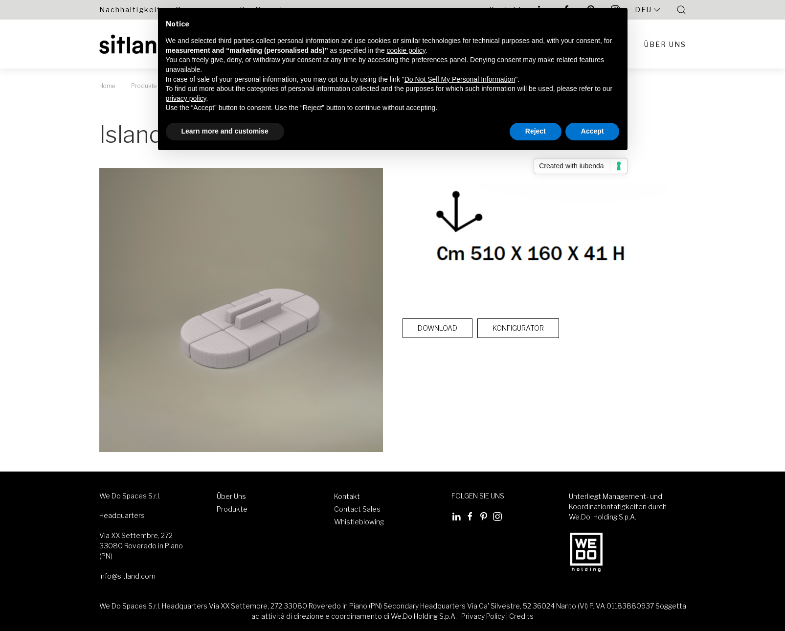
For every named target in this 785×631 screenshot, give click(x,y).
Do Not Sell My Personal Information (459, 79)
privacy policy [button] (186, 98)
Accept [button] (592, 131)
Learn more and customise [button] (225, 131)
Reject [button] (535, 131)
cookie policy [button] (406, 50)
